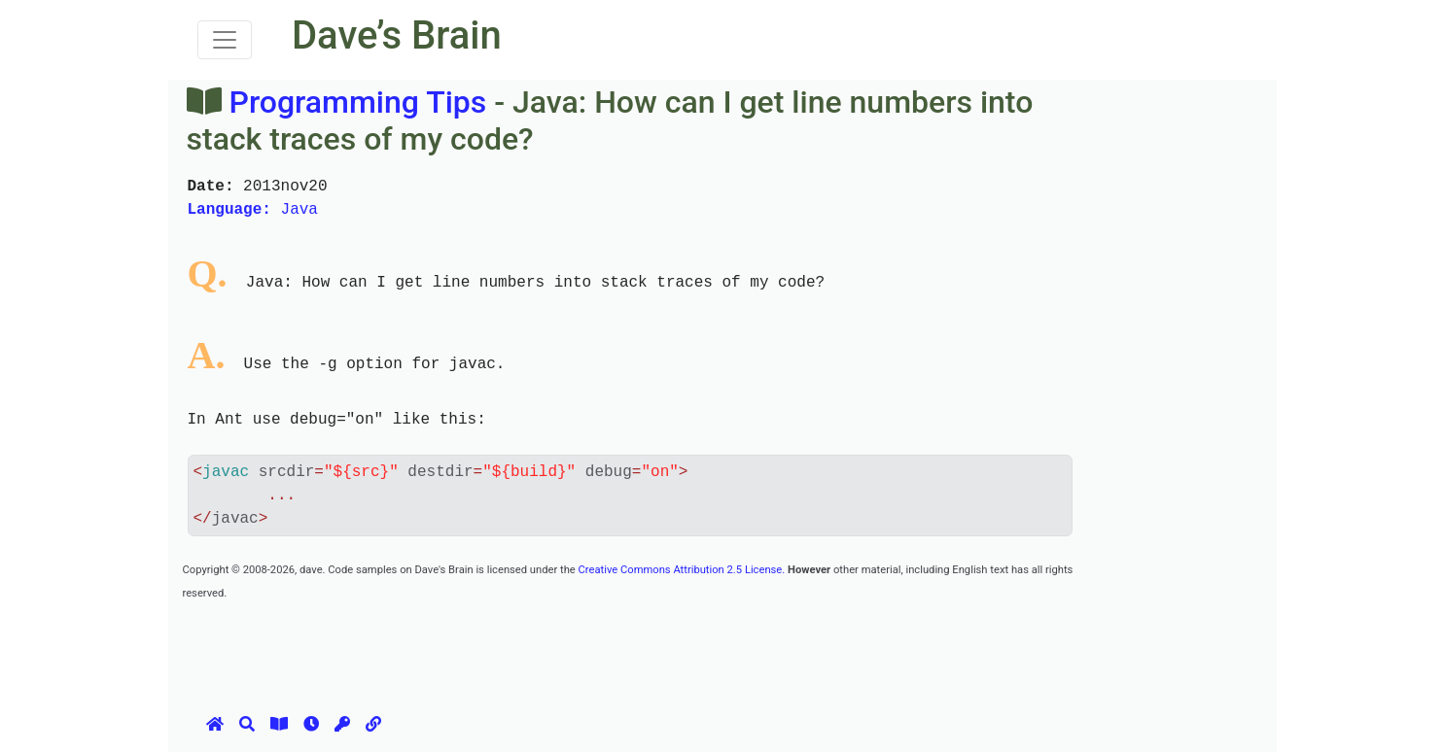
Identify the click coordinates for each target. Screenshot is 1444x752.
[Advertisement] (537, 647)
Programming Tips (357, 102)
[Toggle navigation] (224, 39)
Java (253, 210)
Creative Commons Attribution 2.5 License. (682, 570)
